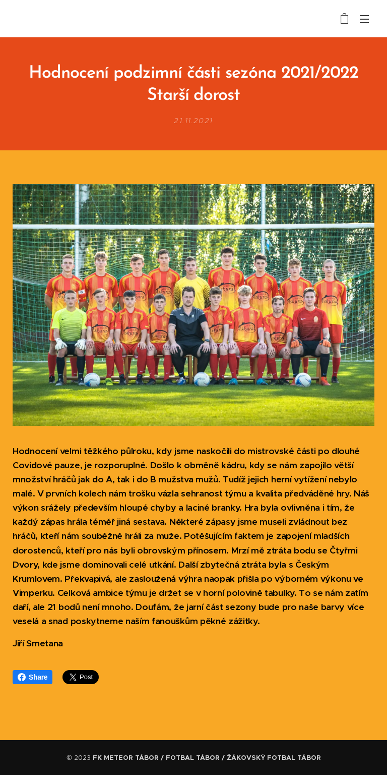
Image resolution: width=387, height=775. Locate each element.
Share (32, 677)
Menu (364, 19)
